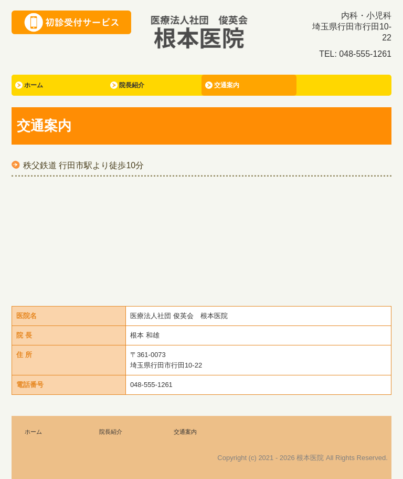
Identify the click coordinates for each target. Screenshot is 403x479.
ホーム (33, 85)
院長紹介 (131, 85)
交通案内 (226, 85)
